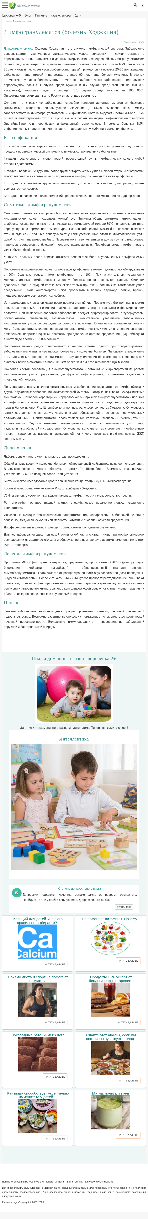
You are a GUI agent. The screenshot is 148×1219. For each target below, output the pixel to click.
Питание (41, 15)
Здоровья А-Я (11, 15)
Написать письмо (60, 1174)
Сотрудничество (86, 1174)
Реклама (107, 1174)
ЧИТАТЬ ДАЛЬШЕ (55, 964)
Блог (28, 15)
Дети (78, 15)
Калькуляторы (61, 15)
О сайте (40, 1174)
